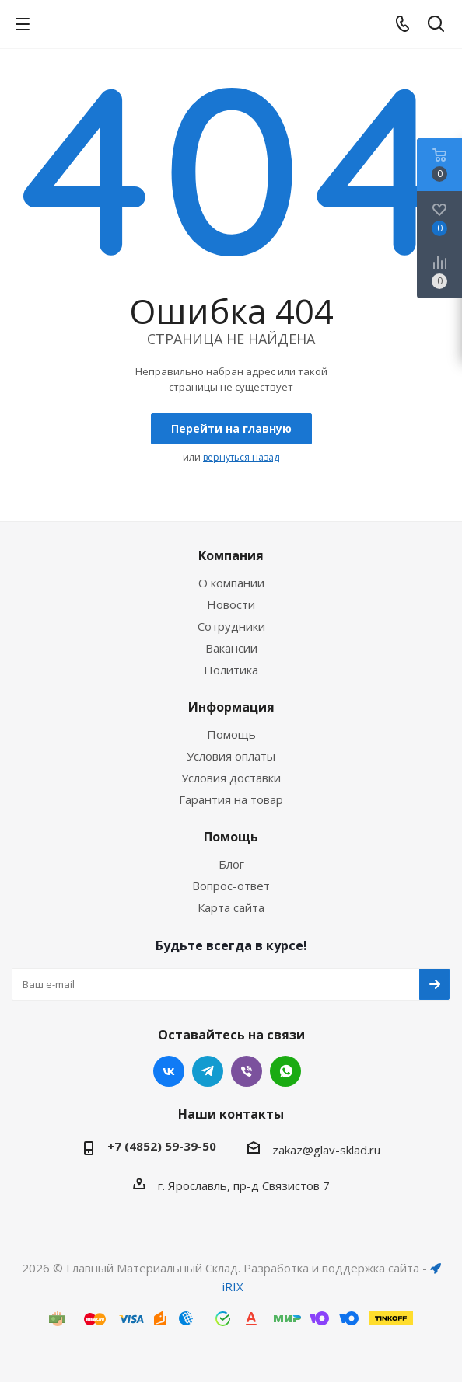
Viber (246, 1071)
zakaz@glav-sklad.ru (326, 1149)
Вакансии (231, 648)
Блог (231, 864)
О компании (231, 582)
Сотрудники (231, 626)
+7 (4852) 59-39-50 (161, 1146)
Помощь (231, 734)
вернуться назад (241, 457)
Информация (231, 706)
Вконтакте (168, 1071)
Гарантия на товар (231, 799)
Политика (231, 669)
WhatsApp (285, 1071)
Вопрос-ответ (231, 885)
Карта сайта (231, 907)
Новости (231, 604)
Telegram (207, 1071)
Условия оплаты (231, 756)
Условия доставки (231, 777)
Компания (231, 555)
